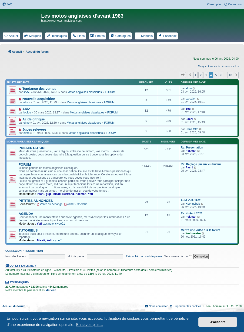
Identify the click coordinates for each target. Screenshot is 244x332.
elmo (189, 88)
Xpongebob (193, 203)
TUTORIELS (28, 230)
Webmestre (193, 233)
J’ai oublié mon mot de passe (144, 256)
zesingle (48, 223)
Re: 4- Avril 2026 (191, 213)
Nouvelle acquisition (38, 99)
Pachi (189, 119)
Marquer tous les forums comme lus (218, 66)
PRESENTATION (32, 148)
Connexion (13, 250)
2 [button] (200, 75)
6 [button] (221, 75)
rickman (191, 150)
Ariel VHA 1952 (191, 200)
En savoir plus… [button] (89, 325)
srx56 (26, 92)
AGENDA (26, 214)
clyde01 (60, 223)
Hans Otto (192, 129)
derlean (51, 290)
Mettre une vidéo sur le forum (200, 230)
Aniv (26, 109)
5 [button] (216, 75)
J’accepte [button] (218, 322)
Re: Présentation (192, 147)
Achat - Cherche (75, 204)
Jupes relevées (34, 129)
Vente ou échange (50, 204)
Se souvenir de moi (178, 256)
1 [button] (195, 75)
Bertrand (68, 194)
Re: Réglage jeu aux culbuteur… (202, 164)
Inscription (34, 250)
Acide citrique (33, 119)
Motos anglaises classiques (84, 92)
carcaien (191, 98)
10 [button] (230, 75)
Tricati (56, 194)
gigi (48, 194)
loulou (27, 112)
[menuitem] (7, 4)
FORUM (110, 92)
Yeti (188, 108)
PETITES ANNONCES (36, 201)
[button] (182, 75)
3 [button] (206, 75)
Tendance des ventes (39, 88)
